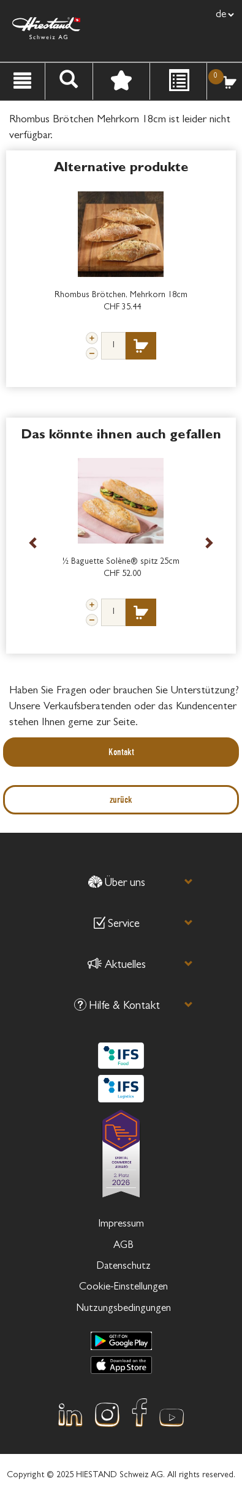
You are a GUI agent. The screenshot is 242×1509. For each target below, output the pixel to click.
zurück (121, 799)
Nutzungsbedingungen (123, 1309)
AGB (123, 1246)
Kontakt (121, 752)
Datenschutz (123, 1266)
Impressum (121, 1224)
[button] (116, 886)
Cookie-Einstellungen (123, 1287)
